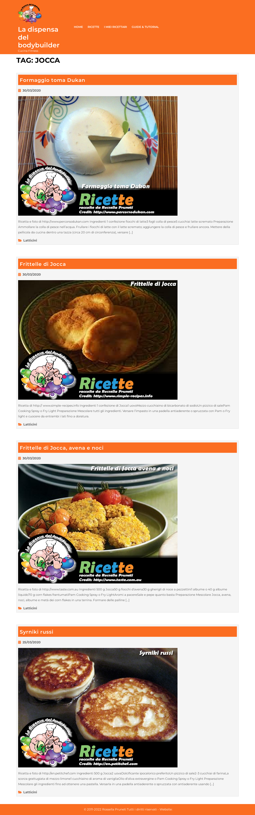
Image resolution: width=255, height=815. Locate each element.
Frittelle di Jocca (43, 264)
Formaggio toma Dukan (52, 80)
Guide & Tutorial (145, 27)
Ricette (93, 27)
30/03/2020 (32, 90)
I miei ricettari (115, 27)
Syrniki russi (36, 632)
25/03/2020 (32, 642)
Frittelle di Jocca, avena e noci (62, 448)
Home (78, 27)
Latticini (30, 240)
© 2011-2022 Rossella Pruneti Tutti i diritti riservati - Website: (128, 809)
